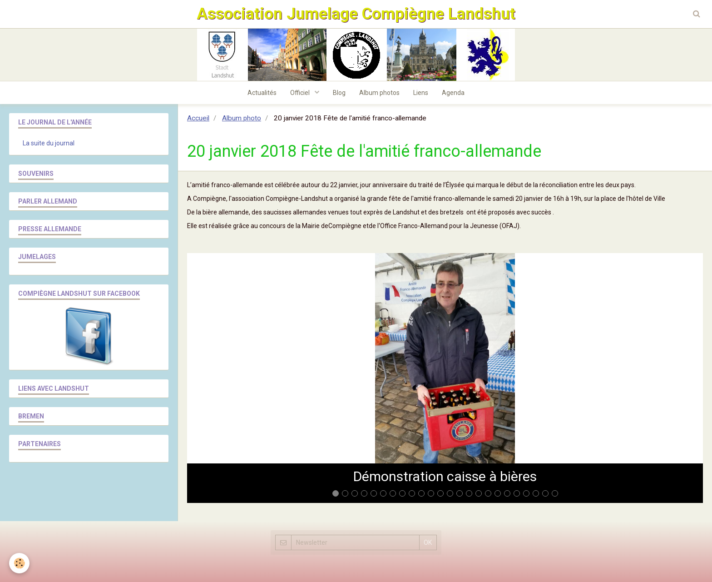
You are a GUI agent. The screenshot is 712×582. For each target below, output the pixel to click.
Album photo (241, 118)
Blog (339, 92)
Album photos (379, 92)
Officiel (300, 92)
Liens (420, 92)
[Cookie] (19, 563)
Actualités (262, 92)
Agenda (453, 92)
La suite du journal (48, 143)
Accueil (198, 118)
